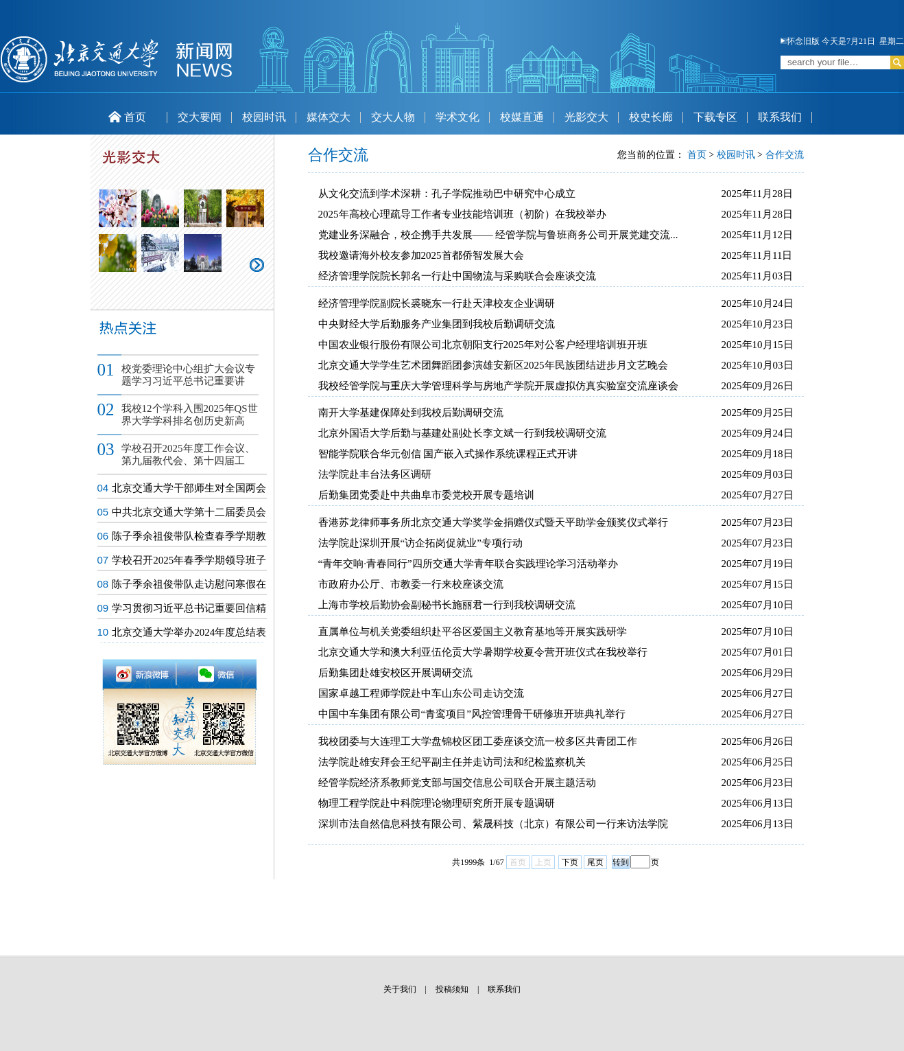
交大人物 (393, 117)
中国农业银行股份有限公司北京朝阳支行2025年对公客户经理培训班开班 (482, 344)
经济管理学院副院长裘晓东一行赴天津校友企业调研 (436, 303)
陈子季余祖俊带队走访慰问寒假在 (189, 584)
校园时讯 (264, 117)
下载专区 (715, 117)
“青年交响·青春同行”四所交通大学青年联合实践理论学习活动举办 (468, 563)
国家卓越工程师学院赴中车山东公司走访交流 (421, 693)
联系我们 (780, 117)
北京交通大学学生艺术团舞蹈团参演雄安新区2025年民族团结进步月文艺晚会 (493, 365)
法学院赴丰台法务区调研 (374, 474)
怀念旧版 (800, 41)
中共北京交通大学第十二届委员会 (189, 512)
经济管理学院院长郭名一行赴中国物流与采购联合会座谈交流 (457, 275)
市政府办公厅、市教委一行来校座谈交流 (410, 584)
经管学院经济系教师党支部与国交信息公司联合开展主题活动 (457, 782)
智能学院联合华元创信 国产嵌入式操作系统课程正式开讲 (448, 453)
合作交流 (784, 155)
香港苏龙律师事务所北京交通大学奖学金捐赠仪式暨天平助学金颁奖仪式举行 (493, 522)
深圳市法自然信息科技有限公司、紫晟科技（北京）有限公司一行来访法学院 (493, 823)
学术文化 (457, 117)
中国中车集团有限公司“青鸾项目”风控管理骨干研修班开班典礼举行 (472, 713)
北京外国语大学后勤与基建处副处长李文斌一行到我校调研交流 (462, 433)
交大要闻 (200, 117)
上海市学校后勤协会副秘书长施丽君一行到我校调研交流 (446, 604)
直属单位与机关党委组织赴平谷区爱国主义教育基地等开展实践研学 (472, 631)
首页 (127, 117)
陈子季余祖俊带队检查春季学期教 (189, 536)
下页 (570, 862)
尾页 (595, 862)
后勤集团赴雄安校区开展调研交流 (395, 672)
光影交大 (586, 117)
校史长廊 (651, 117)
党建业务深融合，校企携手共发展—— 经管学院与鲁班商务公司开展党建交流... (498, 234)
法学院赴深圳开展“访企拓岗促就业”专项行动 (420, 543)
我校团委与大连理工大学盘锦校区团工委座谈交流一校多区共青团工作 (477, 741)
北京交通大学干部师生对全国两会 (189, 488)
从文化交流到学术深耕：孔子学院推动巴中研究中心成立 (446, 193)
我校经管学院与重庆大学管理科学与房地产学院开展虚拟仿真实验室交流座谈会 (498, 385)
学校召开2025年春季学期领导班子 (189, 560)
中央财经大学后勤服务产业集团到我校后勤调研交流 (436, 324)
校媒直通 (522, 117)
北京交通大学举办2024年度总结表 (189, 632)
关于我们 (399, 989)
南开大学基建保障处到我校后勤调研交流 (410, 412)
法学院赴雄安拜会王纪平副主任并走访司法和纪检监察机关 (452, 762)
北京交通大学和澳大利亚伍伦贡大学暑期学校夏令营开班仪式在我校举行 (482, 652)
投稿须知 (452, 989)
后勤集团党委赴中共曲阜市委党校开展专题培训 (426, 494)
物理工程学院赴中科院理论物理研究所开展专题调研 (436, 803)
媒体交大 (328, 117)
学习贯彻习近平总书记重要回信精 (189, 608)
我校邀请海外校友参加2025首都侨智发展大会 (421, 255)
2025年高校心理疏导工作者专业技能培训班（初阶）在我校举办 (462, 214)
